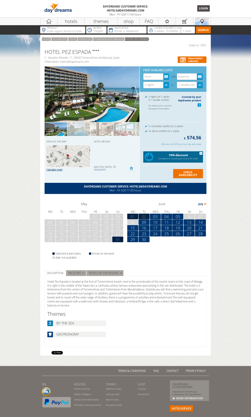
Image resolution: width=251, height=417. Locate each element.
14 (200, 222)
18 (166, 228)
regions (80, 384)
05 (178, 216)
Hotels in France (82, 388)
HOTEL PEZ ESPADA (137, 39)
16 (144, 228)
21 (200, 228)
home (46, 39)
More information (189, 398)
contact (172, 371)
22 (133, 233)
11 (166, 222)
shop (128, 21)
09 (144, 222)
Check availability (188, 173)
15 (133, 228)
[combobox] (156, 85)
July (200, 204)
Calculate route (54, 169)
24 (155, 233)
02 (144, 216)
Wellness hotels (113, 388)
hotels (71, 21)
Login (203, 8)
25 (166, 233)
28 (200, 233)
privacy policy (196, 371)
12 (178, 222)
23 (144, 233)
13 (189, 222)
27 (189, 233)
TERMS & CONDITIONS (132, 371)
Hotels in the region (103, 273)
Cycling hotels (113, 394)
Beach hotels (112, 399)
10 (155, 222)
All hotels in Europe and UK (87, 405)
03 (155, 216)
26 (178, 233)
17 (155, 228)
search (203, 30)
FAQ (149, 21)
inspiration (60, 39)
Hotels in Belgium (82, 394)
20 (189, 228)
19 (178, 228)
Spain (73, 39)
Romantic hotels (114, 405)
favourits (100, 169)
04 (166, 216)
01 (133, 216)
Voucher (142, 388)
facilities (74, 273)
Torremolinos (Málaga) (109, 39)
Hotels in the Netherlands (86, 399)
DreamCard (143, 394)
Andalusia (85, 39)
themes (101, 21)
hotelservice (181, 408)
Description (55, 273)
